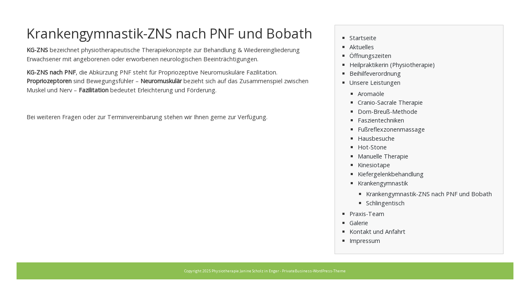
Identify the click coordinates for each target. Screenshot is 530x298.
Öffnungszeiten (370, 56)
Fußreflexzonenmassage (391, 129)
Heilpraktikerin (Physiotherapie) (392, 65)
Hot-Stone (372, 147)
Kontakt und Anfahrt (377, 232)
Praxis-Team (366, 214)
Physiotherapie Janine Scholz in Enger (245, 271)
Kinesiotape (374, 165)
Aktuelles (361, 47)
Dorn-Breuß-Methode (387, 111)
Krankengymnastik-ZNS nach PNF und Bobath (429, 194)
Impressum (364, 241)
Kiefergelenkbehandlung (391, 174)
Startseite (362, 38)
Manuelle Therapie (383, 156)
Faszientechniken (381, 120)
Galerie (358, 223)
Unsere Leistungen (374, 83)
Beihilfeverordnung (375, 73)
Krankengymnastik (383, 183)
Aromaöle (371, 94)
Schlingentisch (385, 203)
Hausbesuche (376, 138)
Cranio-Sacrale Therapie (390, 102)
